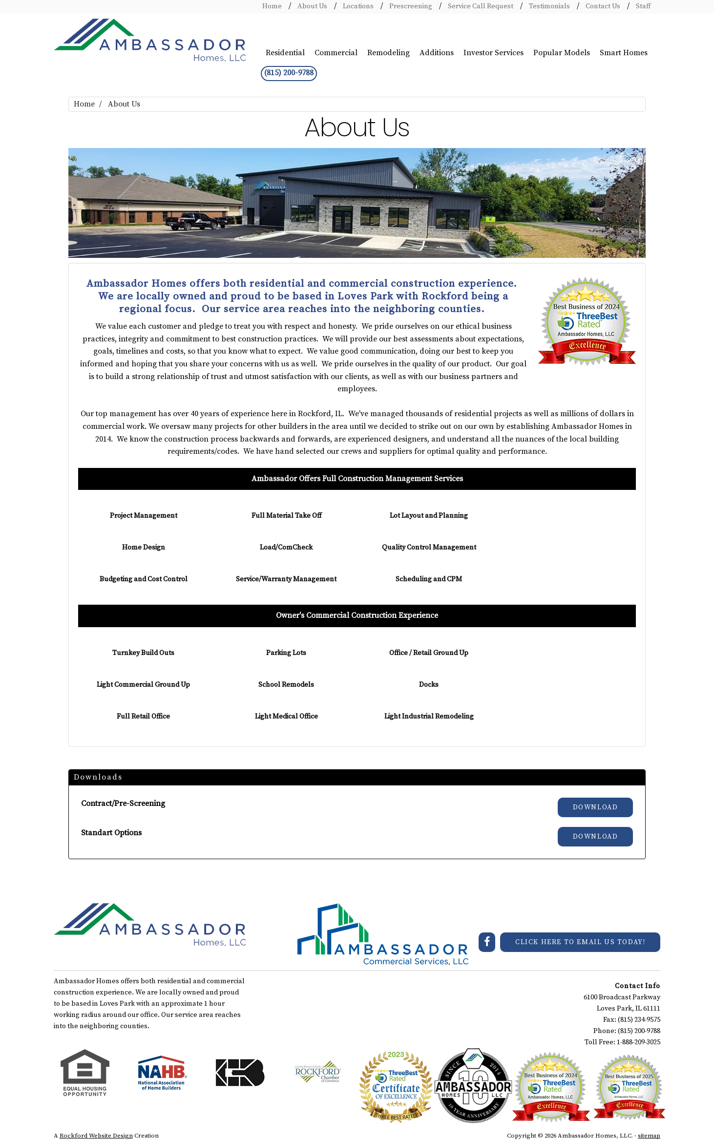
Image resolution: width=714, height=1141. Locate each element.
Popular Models (561, 53)
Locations (357, 6)
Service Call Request (479, 6)
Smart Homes (624, 53)
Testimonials (548, 6)
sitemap (649, 1136)
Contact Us (602, 6)
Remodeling (388, 53)
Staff (642, 6)
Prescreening (410, 6)
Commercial (336, 53)
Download (595, 807)
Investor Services (493, 53)
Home (272, 6)
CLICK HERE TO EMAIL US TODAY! (580, 942)
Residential (285, 53)
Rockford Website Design (96, 1136)
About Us (311, 6)
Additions (437, 53)
